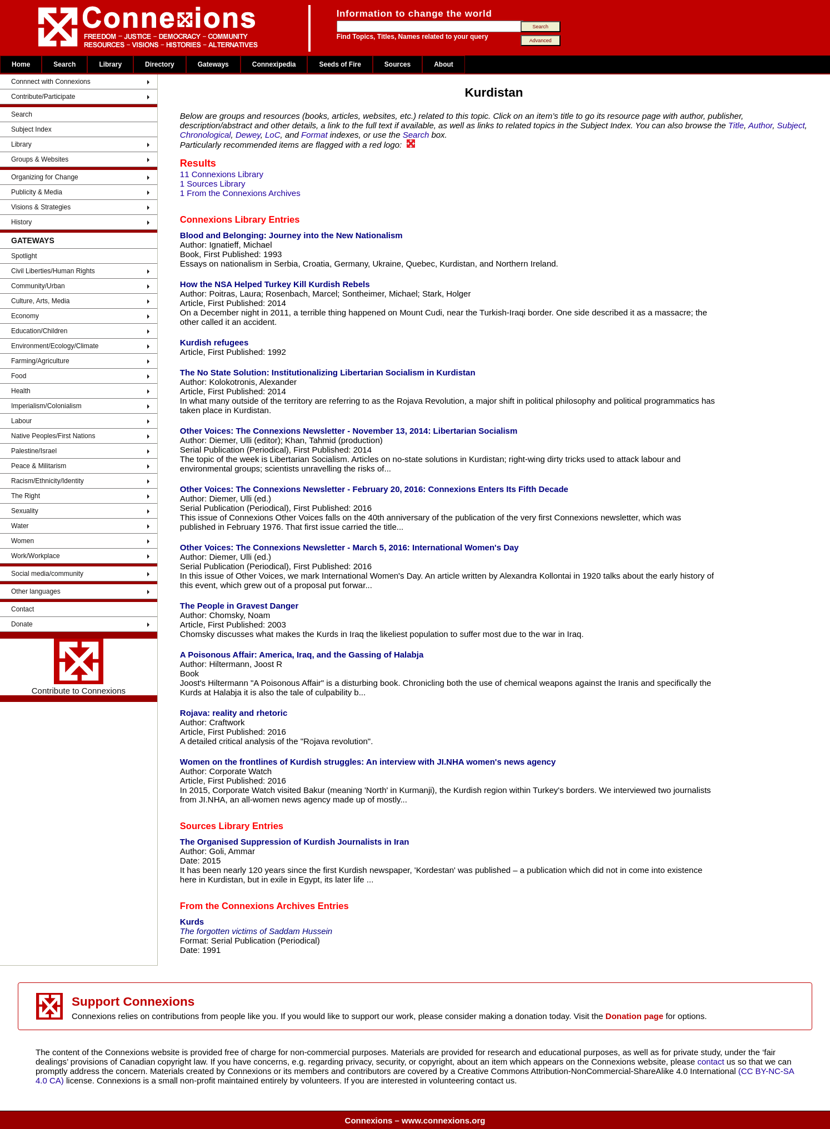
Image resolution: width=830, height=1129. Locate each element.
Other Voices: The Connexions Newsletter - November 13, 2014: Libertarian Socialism (348, 430)
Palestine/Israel (34, 451)
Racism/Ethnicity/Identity (47, 481)
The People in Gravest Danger (239, 605)
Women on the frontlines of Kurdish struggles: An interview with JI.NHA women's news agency (368, 761)
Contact (22, 609)
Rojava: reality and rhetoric (233, 712)
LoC (273, 134)
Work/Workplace (35, 556)
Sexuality (24, 511)
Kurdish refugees (214, 342)
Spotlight (24, 256)
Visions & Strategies (41, 207)
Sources (397, 64)
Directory (159, 64)
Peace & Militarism (38, 466)
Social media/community (47, 574)
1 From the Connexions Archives (240, 193)
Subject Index (31, 129)
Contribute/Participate (43, 97)
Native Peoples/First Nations (53, 436)
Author (760, 125)
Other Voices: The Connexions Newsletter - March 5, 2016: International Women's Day (349, 547)
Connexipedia (274, 64)
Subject (791, 125)
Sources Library (215, 826)
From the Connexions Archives (247, 906)
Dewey (248, 134)
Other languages (36, 591)
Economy (25, 316)
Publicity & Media (36, 192)
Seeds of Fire (340, 64)
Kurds (192, 921)
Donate (22, 624)
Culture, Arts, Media (40, 301)
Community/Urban (38, 286)
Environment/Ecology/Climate (54, 346)
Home (21, 64)
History (21, 222)
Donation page (634, 1016)
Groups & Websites (39, 159)
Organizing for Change (44, 177)
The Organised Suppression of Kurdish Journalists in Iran (294, 841)
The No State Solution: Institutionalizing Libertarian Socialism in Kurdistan (328, 372)
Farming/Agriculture (40, 361)
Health (21, 391)
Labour (21, 421)
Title (736, 125)
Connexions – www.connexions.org (415, 1120)
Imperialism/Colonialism (46, 406)
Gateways (213, 64)
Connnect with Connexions (51, 82)
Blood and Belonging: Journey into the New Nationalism (291, 235)
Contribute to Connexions (79, 667)
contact (712, 1061)
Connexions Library (223, 219)
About (443, 64)
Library (110, 64)
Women (22, 541)
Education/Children (39, 331)
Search (64, 64)
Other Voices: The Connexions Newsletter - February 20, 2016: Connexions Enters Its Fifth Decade (374, 489)
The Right (25, 496)
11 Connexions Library (221, 174)
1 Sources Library (213, 183)
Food (18, 376)
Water (20, 526)
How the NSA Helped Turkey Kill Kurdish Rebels (275, 284)
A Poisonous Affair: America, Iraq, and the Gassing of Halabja (301, 654)
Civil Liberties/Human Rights (53, 271)
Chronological (205, 134)
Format (314, 134)
